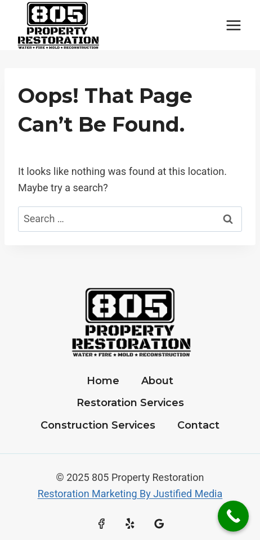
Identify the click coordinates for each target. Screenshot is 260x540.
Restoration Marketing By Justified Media (130, 494)
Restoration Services (130, 403)
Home (103, 381)
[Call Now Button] (233, 516)
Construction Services (98, 425)
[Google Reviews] (159, 523)
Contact (198, 425)
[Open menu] (233, 25)
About (157, 381)
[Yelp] (130, 523)
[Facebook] (101, 523)
